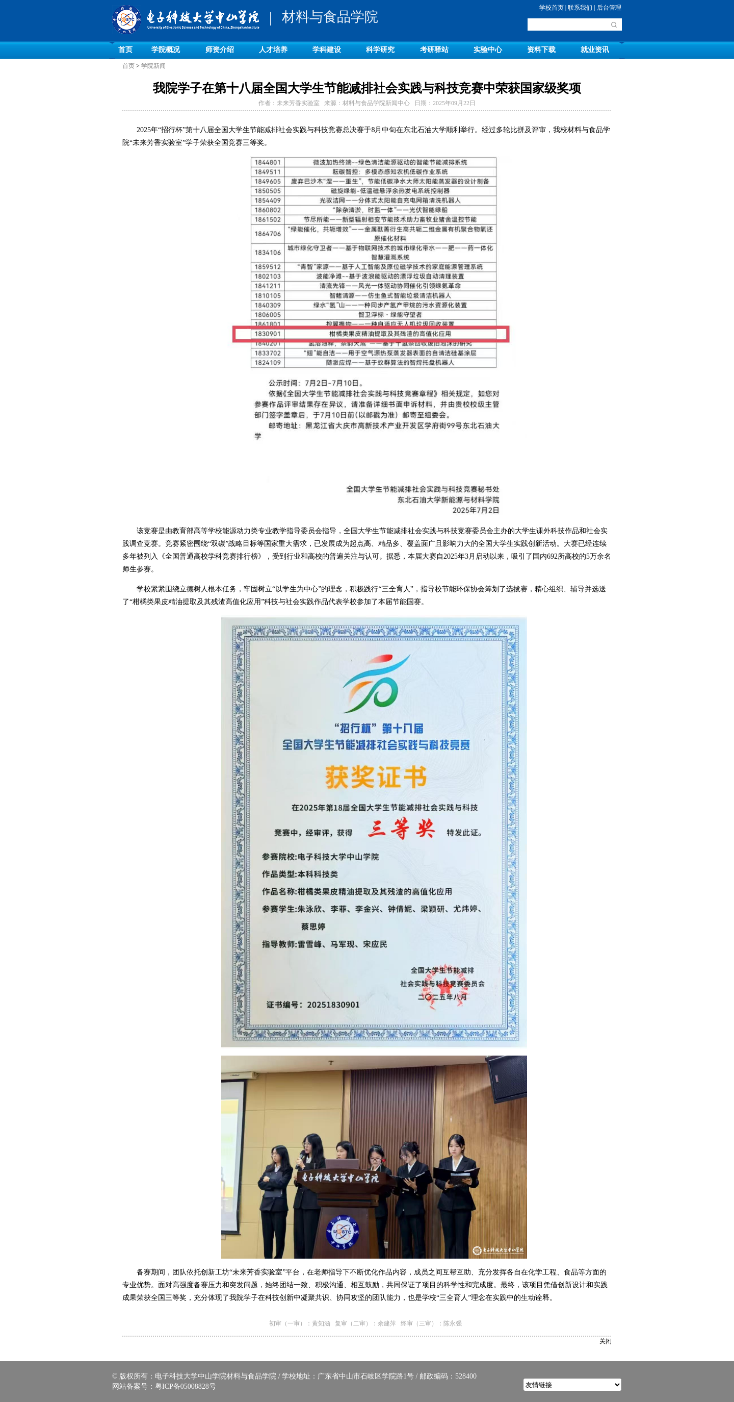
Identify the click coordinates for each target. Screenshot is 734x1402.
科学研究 (380, 50)
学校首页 (551, 7)
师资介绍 (219, 50)
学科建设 (326, 50)
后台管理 (609, 7)
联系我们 (580, 7)
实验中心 (488, 50)
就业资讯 (595, 50)
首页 (125, 50)
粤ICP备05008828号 (185, 1386)
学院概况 (165, 50)
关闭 (605, 1341)
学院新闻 (153, 65)
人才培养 (273, 50)
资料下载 (541, 50)
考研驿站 (434, 50)
